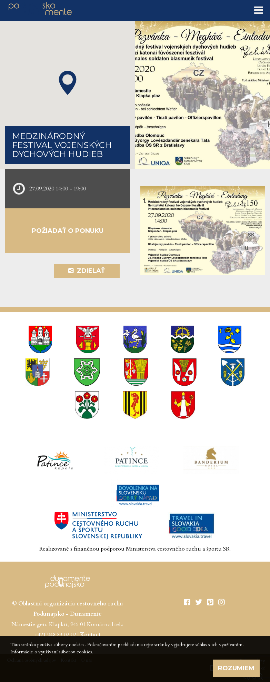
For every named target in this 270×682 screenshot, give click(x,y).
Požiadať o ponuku (67, 231)
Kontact (90, 635)
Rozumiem (236, 668)
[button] (68, 83)
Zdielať (86, 271)
